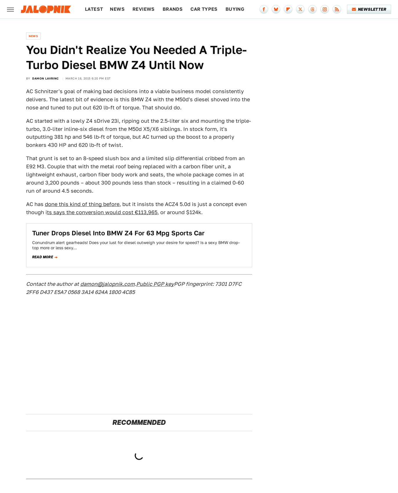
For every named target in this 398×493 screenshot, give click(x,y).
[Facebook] (263, 9)
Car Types (204, 9)
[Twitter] (300, 9)
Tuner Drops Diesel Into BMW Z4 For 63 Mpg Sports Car (118, 233)
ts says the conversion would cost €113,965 (102, 212)
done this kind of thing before (82, 204)
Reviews (143, 9)
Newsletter (369, 9)
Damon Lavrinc (45, 78)
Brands (173, 9)
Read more (42, 257)
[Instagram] (324, 9)
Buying (235, 9)
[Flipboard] (288, 9)
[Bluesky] (276, 9)
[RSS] (336, 9)
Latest (94, 9)
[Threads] (312, 9)
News (117, 9)
